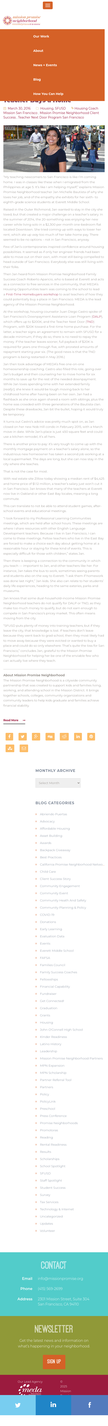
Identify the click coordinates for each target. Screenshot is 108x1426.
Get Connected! (52, 1001)
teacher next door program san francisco (51, 117)
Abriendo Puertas (53, 814)
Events (45, 943)
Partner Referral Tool (55, 1080)
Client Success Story (55, 879)
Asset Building (51, 836)
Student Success (53, 1188)
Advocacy (47, 821)
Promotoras (49, 1130)
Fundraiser (48, 994)
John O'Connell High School (61, 1030)
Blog (37, 79)
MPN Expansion (52, 1065)
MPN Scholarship (53, 1073)
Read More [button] (14, 720)
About (38, 51)
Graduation (48, 1008)
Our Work (41, 36)
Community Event (54, 893)
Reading (46, 1137)
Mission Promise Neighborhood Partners (71, 1058)
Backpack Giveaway (55, 850)
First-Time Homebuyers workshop (32, 294)
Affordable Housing (55, 828)
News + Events (45, 65)
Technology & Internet (57, 1209)
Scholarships (49, 1159)
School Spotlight (52, 1166)
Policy (44, 1094)
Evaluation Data (52, 936)
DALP (96, 316)
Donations (48, 922)
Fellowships (49, 979)
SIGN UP (54, 1362)
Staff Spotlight (51, 1180)
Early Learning (51, 929)
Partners (46, 1087)
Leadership (48, 1051)
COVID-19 (47, 915)
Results (45, 1152)
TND (90, 322)
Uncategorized (51, 1216)
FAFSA (45, 958)
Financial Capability (55, 986)
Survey (45, 1195)
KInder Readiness (53, 1037)
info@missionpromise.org (60, 1279)
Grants (45, 1015)
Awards (45, 843)
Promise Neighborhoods (59, 1123)
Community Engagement (60, 886)
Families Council (52, 965)
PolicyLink (48, 1101)
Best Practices (51, 857)
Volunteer (47, 1231)
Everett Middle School (57, 951)
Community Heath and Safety (63, 900)
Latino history (50, 1044)
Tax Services (49, 1202)
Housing (46, 108)
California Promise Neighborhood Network (73, 864)
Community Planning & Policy (63, 907)
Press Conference (53, 1116)
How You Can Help (48, 94)
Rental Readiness (53, 1145)
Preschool (47, 1109)
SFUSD (60, 108)
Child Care (48, 872)
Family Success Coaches (58, 972)
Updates (46, 1224)
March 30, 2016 (19, 108)
